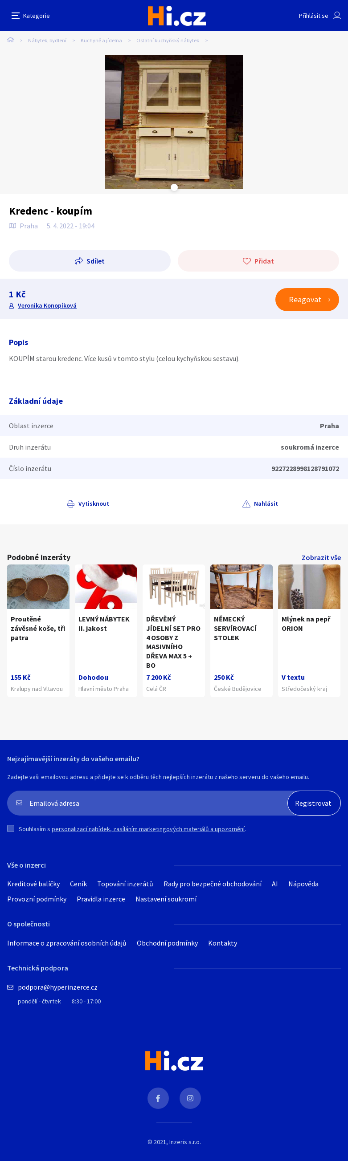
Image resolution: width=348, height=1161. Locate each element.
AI (275, 883)
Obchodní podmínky (167, 942)
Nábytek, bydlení (47, 40)
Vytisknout (93, 503)
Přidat (264, 260)
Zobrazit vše (321, 557)
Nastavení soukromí (166, 898)
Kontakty (222, 942)
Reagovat (305, 299)
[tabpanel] (174, 122)
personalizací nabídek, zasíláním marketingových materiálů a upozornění (148, 829)
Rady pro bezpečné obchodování (213, 883)
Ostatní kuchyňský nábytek (167, 40)
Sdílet (95, 260)
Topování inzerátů (125, 883)
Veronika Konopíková (47, 305)
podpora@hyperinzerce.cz (58, 986)
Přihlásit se (313, 16)
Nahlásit (266, 503)
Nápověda (303, 883)
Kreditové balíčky (33, 883)
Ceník (78, 883)
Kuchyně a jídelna (101, 40)
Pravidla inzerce (101, 898)
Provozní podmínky (36, 898)
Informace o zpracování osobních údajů (67, 942)
